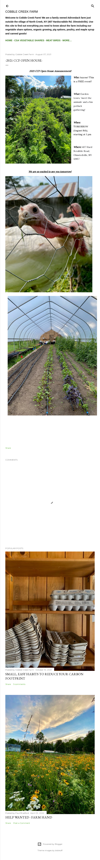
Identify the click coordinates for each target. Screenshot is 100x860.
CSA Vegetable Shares (29, 40)
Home (8, 40)
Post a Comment (21, 823)
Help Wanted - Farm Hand (28, 817)
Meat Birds (53, 40)
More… (67, 40)
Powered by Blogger (50, 844)
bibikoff (58, 850)
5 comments (19, 684)
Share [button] (8, 448)
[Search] (93, 5)
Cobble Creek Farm (21, 11)
